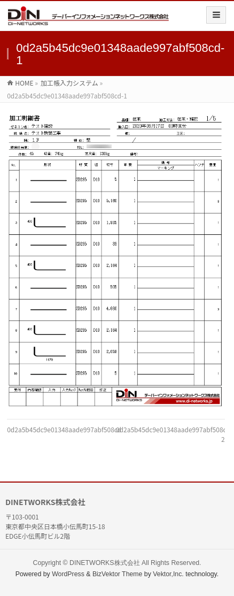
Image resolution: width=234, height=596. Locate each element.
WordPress (68, 574)
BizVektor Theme (117, 574)
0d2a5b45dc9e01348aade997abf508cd (64, 429)
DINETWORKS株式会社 (104, 563)
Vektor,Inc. (168, 574)
